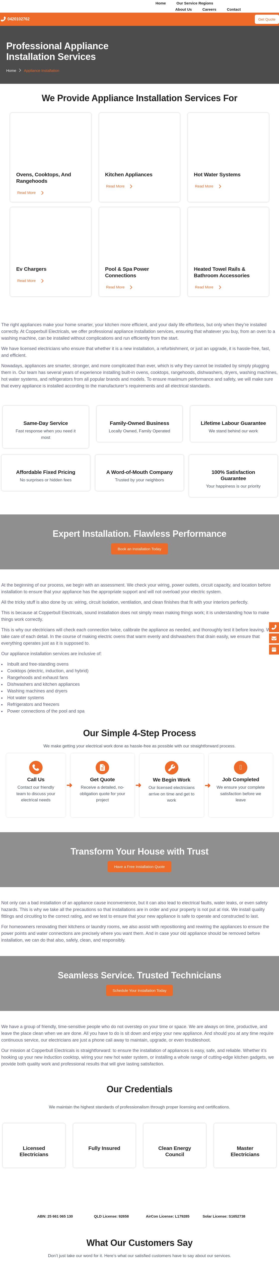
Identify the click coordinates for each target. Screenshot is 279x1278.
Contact (237, 9)
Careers (209, 9)
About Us (180, 9)
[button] (198, 3)
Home (157, 3)
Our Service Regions (194, 3)
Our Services (245, 3)
